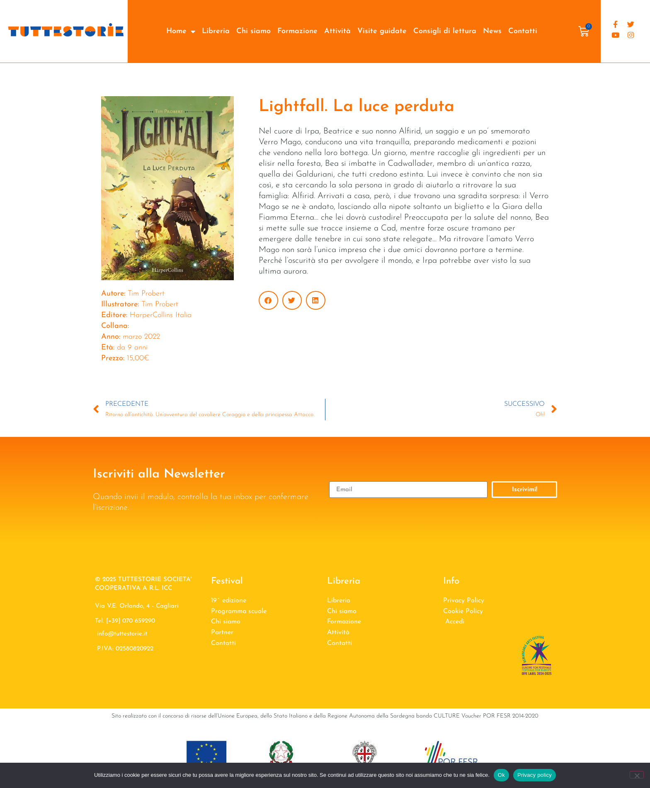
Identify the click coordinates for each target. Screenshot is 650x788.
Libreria (216, 31)
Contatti (522, 31)
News (492, 31)
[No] (637, 774)
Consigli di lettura (444, 31)
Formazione (297, 31)
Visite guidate (382, 31)
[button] (268, 300)
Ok (501, 775)
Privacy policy (534, 775)
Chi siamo (253, 31)
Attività (337, 31)
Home (180, 31)
